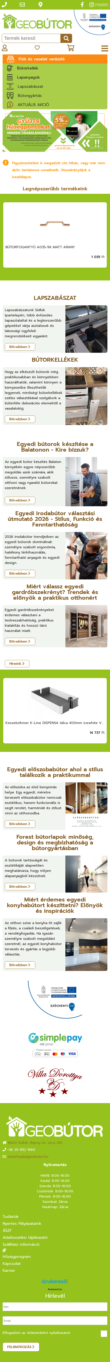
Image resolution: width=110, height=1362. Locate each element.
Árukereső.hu (55, 1289)
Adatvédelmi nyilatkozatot (48, 1332)
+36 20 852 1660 (21, 1149)
